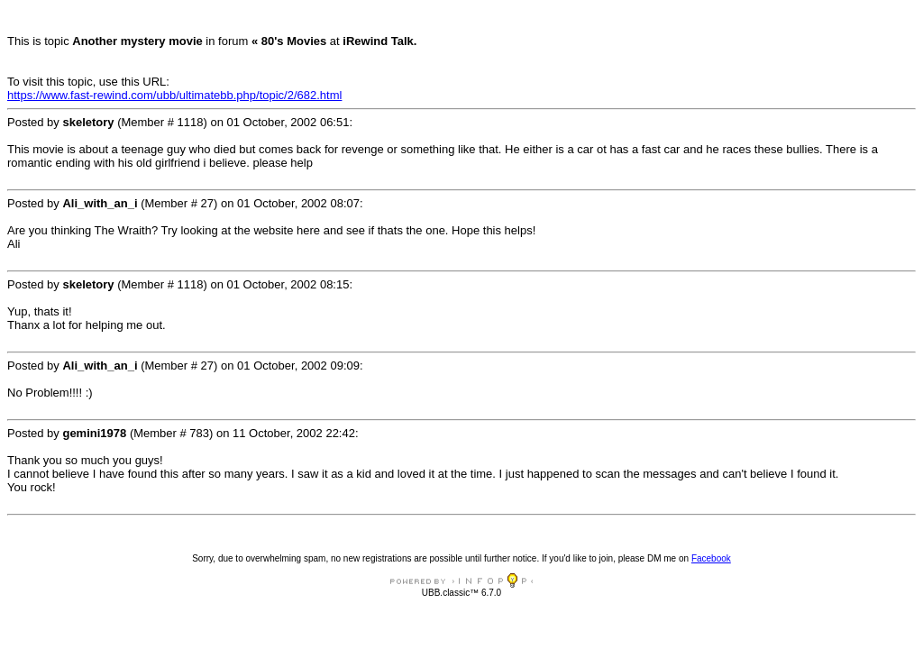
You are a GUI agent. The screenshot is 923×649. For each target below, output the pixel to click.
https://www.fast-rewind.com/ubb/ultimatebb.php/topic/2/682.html (174, 95)
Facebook (711, 558)
